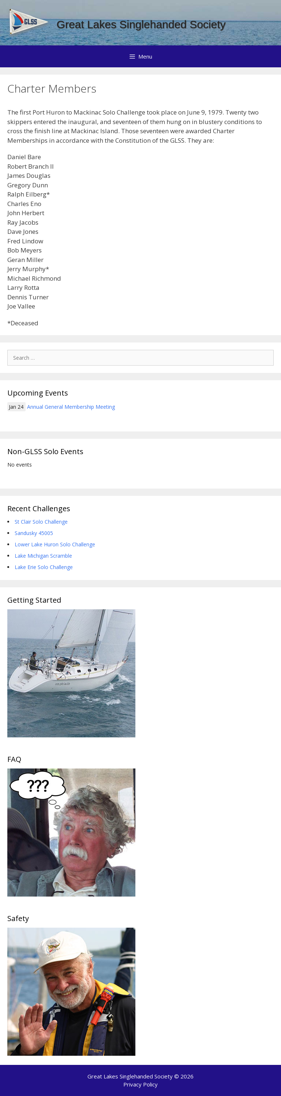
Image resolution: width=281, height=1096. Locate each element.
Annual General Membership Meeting (71, 406)
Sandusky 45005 (34, 533)
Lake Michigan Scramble (43, 555)
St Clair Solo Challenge (41, 521)
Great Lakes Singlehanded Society (141, 24)
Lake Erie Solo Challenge (44, 567)
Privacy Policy (140, 1084)
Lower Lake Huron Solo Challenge (55, 544)
